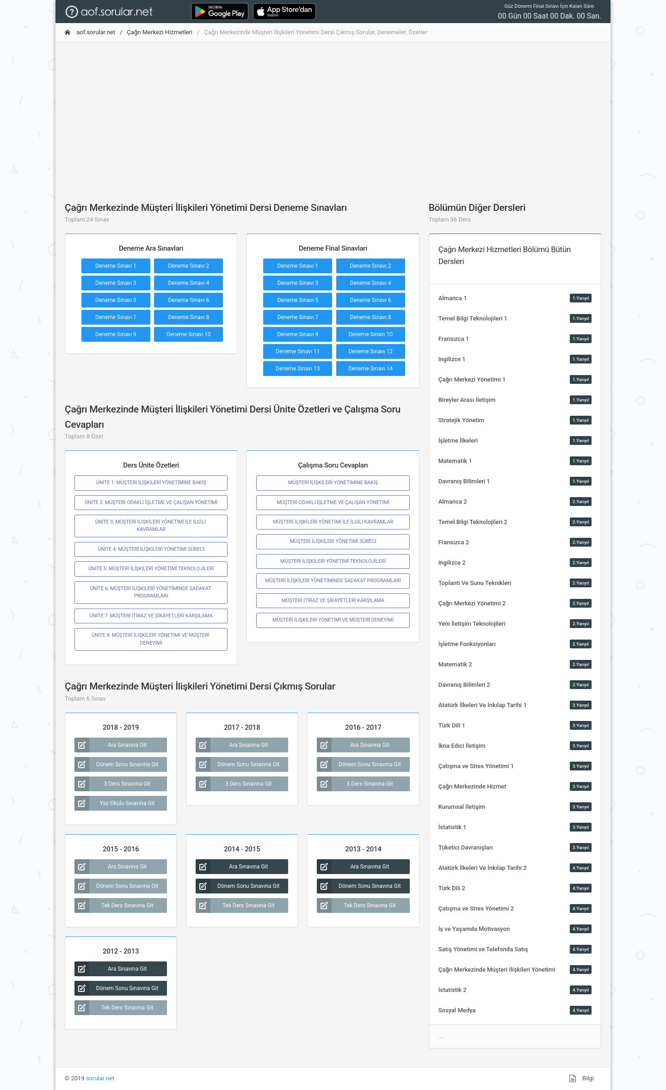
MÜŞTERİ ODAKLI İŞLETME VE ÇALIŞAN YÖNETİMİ (333, 502)
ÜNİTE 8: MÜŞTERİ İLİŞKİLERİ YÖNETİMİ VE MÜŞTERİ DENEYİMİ (151, 639)
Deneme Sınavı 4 (188, 283)
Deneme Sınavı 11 (298, 351)
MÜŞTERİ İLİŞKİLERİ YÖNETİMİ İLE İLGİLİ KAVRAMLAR (333, 522)
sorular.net (100, 1078)
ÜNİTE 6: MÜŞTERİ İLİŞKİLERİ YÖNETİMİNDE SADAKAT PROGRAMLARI (151, 592)
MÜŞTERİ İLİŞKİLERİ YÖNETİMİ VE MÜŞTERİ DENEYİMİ (333, 620)
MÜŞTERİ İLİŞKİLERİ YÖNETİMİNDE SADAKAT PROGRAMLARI (333, 581)
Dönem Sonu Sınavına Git (116, 764)
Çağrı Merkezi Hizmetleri (159, 32)
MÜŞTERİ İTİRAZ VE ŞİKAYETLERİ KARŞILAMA (333, 600)
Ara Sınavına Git (110, 745)
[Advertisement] (333, 114)
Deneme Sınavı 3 (115, 283)
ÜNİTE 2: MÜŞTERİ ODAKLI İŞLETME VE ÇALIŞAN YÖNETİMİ (151, 502)
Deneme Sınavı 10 (188, 334)
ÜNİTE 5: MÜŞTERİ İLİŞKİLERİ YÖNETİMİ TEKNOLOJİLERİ (151, 569)
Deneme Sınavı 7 (115, 317)
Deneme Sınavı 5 (115, 300)
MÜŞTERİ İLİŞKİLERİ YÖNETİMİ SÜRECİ (333, 541)
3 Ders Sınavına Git (112, 783)
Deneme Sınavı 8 (188, 317)
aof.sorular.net (90, 32)
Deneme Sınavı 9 (115, 334)
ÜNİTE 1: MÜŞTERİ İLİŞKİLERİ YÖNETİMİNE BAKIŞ (151, 483)
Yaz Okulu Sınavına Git (114, 803)
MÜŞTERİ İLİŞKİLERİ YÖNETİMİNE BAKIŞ (333, 483)
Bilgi (581, 1078)
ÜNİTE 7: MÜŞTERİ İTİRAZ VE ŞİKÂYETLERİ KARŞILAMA (151, 616)
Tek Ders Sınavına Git (113, 905)
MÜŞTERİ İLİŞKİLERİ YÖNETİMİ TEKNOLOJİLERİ (333, 561)
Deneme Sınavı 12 (370, 351)
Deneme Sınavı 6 (188, 300)
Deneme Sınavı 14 (370, 368)
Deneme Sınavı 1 (115, 266)
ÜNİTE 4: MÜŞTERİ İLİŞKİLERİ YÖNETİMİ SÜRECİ (151, 549)
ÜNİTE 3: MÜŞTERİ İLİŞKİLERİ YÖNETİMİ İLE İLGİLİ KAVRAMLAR (151, 525)
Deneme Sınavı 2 (188, 266)
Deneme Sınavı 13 (298, 368)
